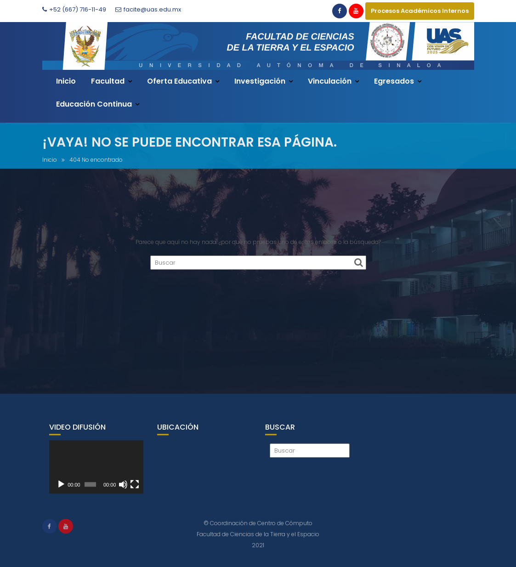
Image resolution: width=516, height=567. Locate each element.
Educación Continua (94, 104)
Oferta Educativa (179, 81)
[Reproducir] (61, 490)
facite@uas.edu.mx (148, 9)
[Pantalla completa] (134, 490)
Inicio (66, 81)
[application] (96, 473)
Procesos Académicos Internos (420, 10)
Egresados (394, 81)
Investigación (259, 81)
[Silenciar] (123, 490)
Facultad (108, 81)
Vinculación (330, 81)
